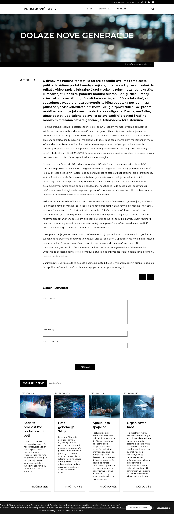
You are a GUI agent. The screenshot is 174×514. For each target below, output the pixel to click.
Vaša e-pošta (50, 341)
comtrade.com (117, 2)
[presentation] (59, 356)
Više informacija (163, 508)
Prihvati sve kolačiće (138, 508)
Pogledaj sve (55, 383)
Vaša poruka (49, 298)
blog (38, 9)
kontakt (121, 9)
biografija (105, 9)
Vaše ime (48, 330)
